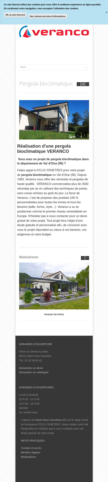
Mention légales (30, 452)
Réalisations (28, 456)
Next (87, 84)
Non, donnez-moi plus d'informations (47, 16)
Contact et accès (31, 448)
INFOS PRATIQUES (32, 440)
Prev (79, 84)
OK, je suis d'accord (15, 15)
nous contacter (64, 428)
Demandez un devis (31, 368)
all (83, 84)
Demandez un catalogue (34, 372)
